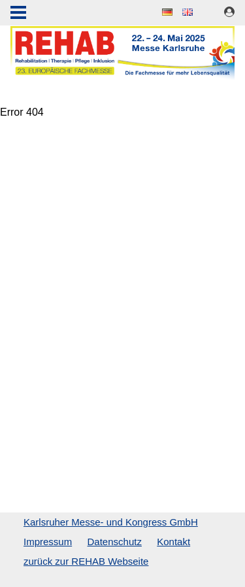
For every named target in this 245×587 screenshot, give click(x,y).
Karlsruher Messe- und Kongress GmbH (111, 522)
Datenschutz (115, 541)
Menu (18, 14)
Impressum (48, 541)
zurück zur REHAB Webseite (86, 561)
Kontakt (173, 541)
